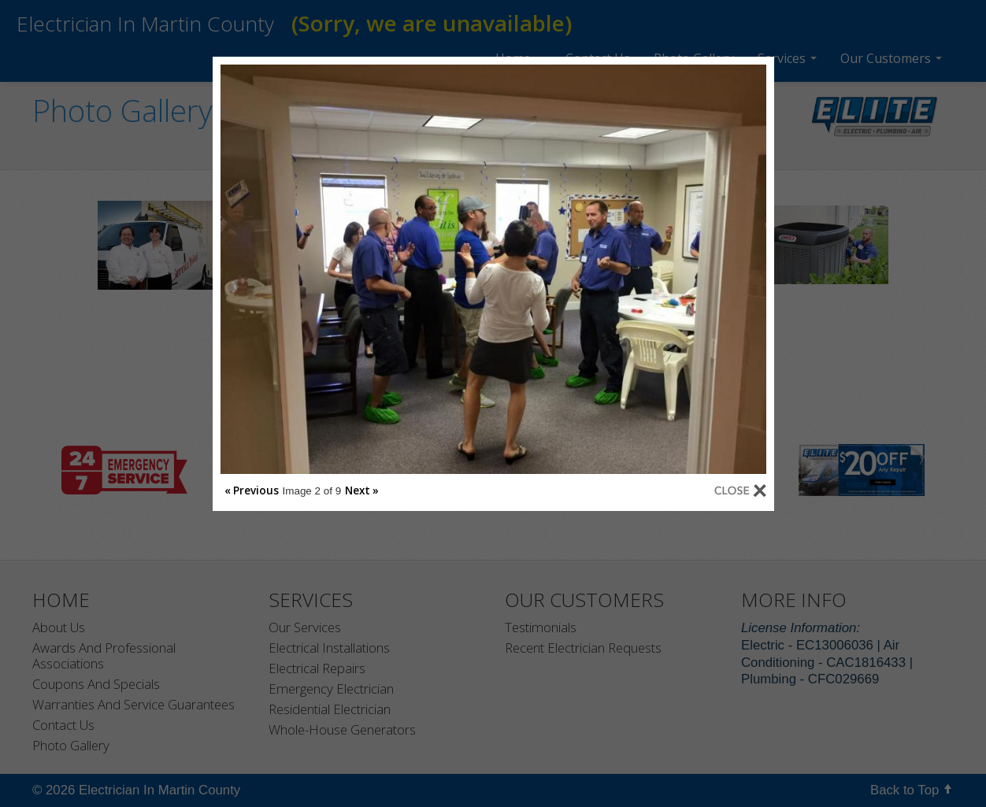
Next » (362, 490)
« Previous (251, 490)
